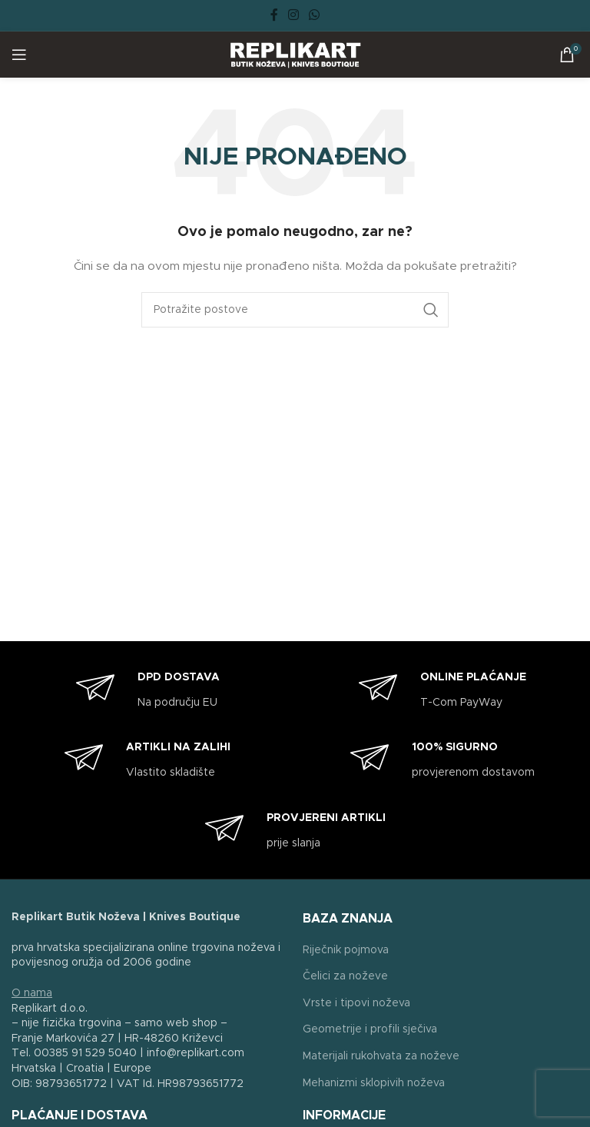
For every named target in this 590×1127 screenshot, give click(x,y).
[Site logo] (295, 54)
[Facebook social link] (274, 15)
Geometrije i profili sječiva (370, 1029)
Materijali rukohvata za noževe (381, 1056)
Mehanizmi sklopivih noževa (374, 1083)
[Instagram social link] (293, 15)
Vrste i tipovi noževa (356, 1003)
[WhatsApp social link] (314, 15)
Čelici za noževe (345, 976)
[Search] (295, 309)
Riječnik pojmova (346, 950)
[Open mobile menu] (19, 54)
